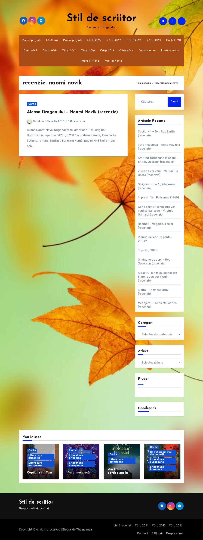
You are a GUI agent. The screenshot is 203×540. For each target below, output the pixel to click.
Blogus (67, 529)
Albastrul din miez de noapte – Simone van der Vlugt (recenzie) (158, 276)
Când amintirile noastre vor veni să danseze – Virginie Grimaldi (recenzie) (156, 210)
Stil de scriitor (101, 18)
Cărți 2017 (69, 50)
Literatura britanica (35, 456)
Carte (32, 103)
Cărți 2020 (173, 40)
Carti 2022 (134, 40)
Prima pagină (31, 40)
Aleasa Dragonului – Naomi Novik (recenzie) (72, 112)
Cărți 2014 (126, 50)
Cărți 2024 (94, 40)
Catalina (35, 121)
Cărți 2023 (114, 40)
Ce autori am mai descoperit (160, 453)
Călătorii (52, 40)
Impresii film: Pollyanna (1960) (158, 197)
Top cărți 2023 (147, 250)
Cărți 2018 (50, 50)
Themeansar (84, 529)
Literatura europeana (35, 464)
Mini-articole (113, 60)
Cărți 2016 (88, 50)
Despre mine (147, 50)
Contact (142, 533)
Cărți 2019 (30, 50)
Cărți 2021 (154, 40)
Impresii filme (90, 60)
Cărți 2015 (107, 50)
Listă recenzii (170, 50)
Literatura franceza (157, 468)
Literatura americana (116, 460)
